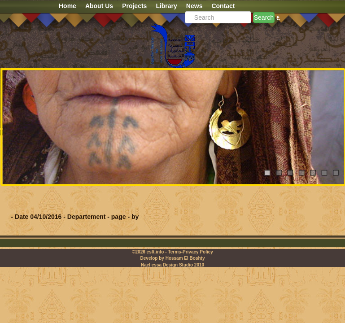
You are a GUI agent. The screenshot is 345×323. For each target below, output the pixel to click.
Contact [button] (223, 5)
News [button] (194, 5)
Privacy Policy (198, 251)
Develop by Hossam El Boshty (172, 258)
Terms (174, 251)
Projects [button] (134, 5)
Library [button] (166, 5)
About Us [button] (99, 5)
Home (67, 5)
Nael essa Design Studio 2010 (172, 264)
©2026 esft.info (148, 251)
